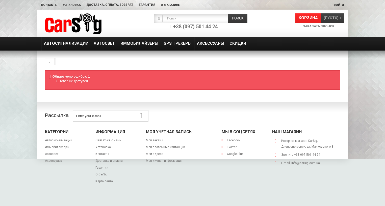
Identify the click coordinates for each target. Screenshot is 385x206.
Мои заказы (154, 140)
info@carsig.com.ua (305, 163)
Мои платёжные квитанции (165, 147)
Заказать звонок (318, 26)
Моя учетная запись (169, 131)
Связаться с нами (108, 140)
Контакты (50, 5)
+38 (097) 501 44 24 (195, 27)
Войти (338, 5)
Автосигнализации (58, 140)
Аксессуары (54, 161)
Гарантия (149, 5)
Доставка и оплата (109, 161)
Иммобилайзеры (57, 147)
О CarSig (101, 174)
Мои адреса (154, 154)
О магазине (173, 5)
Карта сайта (104, 181)
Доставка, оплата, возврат (112, 5)
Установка (73, 5)
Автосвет (51, 154)
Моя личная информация (164, 161)
